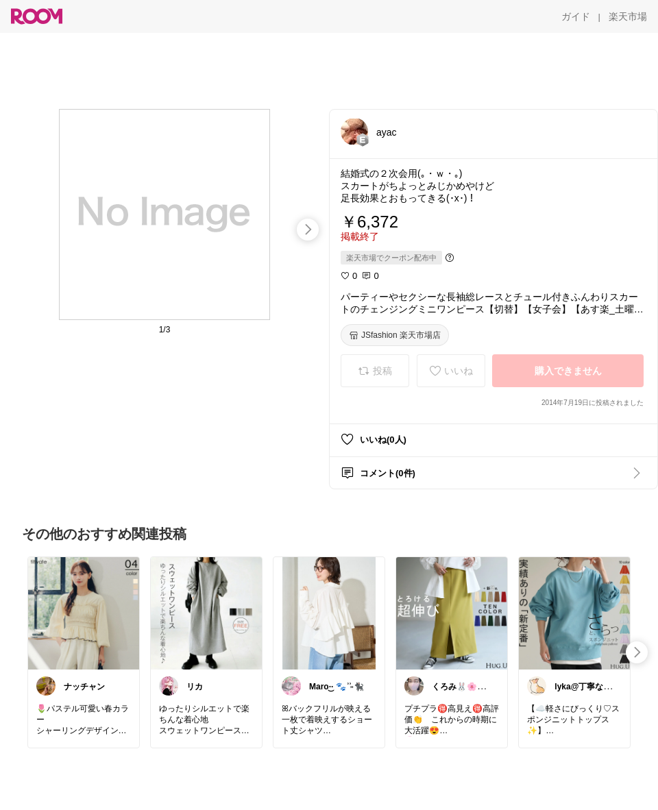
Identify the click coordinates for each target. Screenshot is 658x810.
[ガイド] (575, 16)
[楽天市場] (628, 16)
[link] (83, 612)
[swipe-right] (308, 230)
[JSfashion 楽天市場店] (395, 335)
